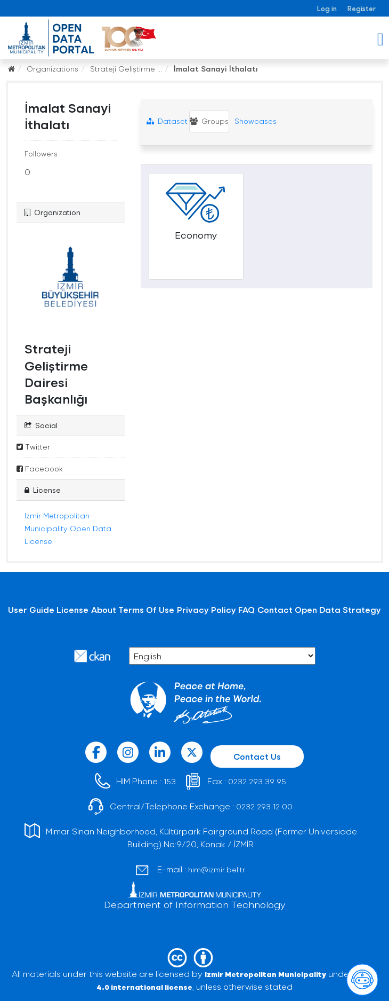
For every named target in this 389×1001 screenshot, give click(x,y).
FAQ (246, 609)
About (103, 609)
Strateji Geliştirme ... (126, 69)
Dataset (167, 121)
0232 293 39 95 (257, 781)
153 (170, 781)
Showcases (254, 121)
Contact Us (257, 756)
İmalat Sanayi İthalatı (216, 69)
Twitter (33, 447)
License (72, 609)
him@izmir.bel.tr (216, 869)
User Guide (31, 609)
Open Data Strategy (338, 609)
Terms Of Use (146, 609)
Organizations (52, 69)
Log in (327, 8)
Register (361, 8)
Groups (209, 121)
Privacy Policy (206, 609)
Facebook (40, 468)
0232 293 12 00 (264, 806)
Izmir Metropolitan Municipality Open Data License (68, 528)
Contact (275, 609)
